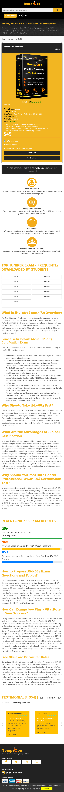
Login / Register (10, 15)
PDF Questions (11, 141)
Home (3, 39)
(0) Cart (22, 15)
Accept (46, 789)
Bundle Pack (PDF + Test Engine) (18, 148)
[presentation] (2, 724)
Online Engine (10, 145)
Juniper (10, 39)
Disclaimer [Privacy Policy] (15, 754)
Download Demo (32, 158)
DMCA (27, 754)
